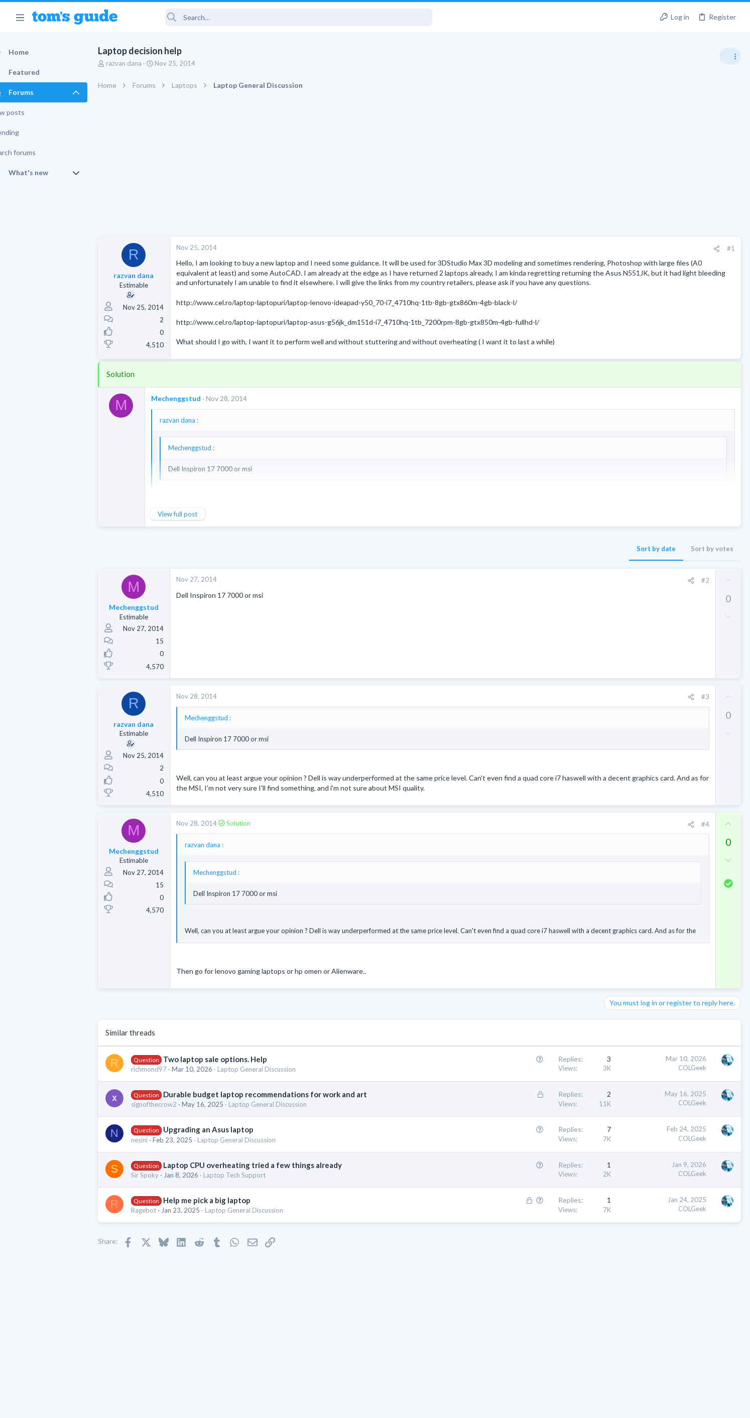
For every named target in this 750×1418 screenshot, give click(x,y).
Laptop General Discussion (274, 1099)
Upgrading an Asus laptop (226, 1169)
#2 (544, 600)
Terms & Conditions (470, 1403)
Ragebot (161, 1250)
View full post (195, 534)
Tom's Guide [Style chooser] (668, 1334)
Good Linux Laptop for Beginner (672, 564)
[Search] (281, 17)
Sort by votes (550, 568)
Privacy (401, 1403)
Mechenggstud (193, 418)
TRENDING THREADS (623, 543)
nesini (157, 1180)
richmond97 (166, 1099)
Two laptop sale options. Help (233, 1088)
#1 (569, 248)
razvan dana (141, 63)
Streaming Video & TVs (641, 631)
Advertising (266, 1403)
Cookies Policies (337, 1403)
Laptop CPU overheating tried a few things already (270, 1204)
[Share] (555, 248)
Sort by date (494, 568)
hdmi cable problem (653, 612)
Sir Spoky (162, 1215)
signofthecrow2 (171, 1144)
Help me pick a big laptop (224, 1240)
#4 (544, 853)
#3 (544, 717)
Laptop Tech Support (252, 1215)
